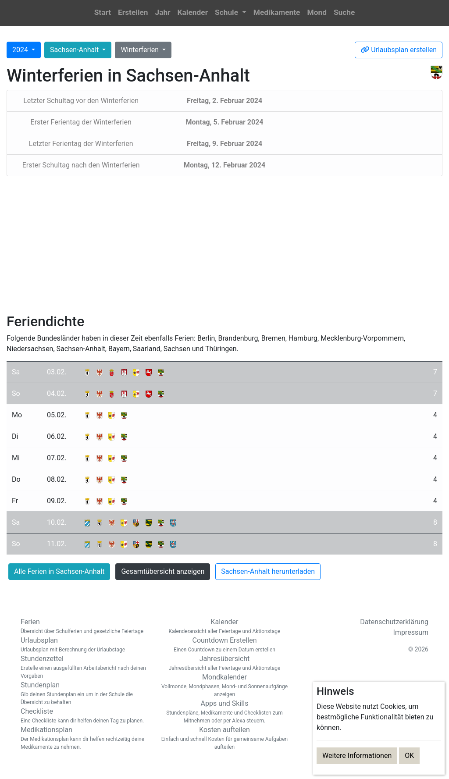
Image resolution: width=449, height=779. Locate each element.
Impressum (411, 632)
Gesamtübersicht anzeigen (162, 571)
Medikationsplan (84, 738)
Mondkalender (224, 685)
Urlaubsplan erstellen (398, 50)
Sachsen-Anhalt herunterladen (268, 571)
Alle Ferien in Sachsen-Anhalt (59, 571)
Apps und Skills (224, 712)
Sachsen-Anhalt (75, 50)
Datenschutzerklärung (394, 622)
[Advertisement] (224, 244)
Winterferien (140, 50)
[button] (230, 13)
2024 (21, 50)
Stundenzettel (84, 667)
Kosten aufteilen (224, 738)
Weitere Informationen (357, 755)
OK (409, 755)
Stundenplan (84, 693)
